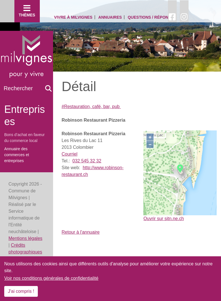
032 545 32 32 (86, 160)
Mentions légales (25, 238)
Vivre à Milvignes (73, 17)
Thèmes (27, 10)
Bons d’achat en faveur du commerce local (24, 137)
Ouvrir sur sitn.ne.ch (163, 218)
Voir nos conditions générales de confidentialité (51, 278)
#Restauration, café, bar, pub (91, 106)
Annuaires (110, 17)
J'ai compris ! (21, 291)
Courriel (69, 154)
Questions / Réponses (152, 17)
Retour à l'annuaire (81, 232)
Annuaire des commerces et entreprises (16, 155)
